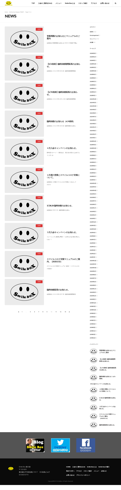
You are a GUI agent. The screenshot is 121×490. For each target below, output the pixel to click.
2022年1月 (92, 218)
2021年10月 (93, 229)
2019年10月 (93, 310)
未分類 (91, 42)
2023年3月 (92, 173)
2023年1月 (92, 180)
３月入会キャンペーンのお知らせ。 (62, 232)
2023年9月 (93, 152)
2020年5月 (93, 285)
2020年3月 (93, 292)
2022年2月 (93, 215)
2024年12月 (93, 99)
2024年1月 (92, 138)
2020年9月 (93, 271)
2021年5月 (92, 243)
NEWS (91, 32)
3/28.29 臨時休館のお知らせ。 (60, 206)
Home (6, 12)
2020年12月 (93, 261)
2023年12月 (93, 141)
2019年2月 (92, 338)
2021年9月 (92, 232)
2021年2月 (92, 253)
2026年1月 (92, 60)
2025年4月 (93, 88)
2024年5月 (93, 124)
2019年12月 (93, 303)
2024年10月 (93, 106)
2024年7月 (93, 116)
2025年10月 (93, 71)
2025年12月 (93, 64)
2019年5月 (92, 327)
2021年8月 (92, 236)
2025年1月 (92, 95)
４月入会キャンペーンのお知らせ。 (62, 148)
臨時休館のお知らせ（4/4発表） (61, 121)
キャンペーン (93, 39)
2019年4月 (92, 331)
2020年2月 (93, 296)
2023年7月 (93, 159)
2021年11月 (93, 225)
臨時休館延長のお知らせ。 (58, 290)
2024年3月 (93, 131)
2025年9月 (93, 74)
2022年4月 (93, 208)
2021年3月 (92, 250)
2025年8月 (93, 78)
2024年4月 (93, 127)
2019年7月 (92, 320)
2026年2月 (93, 57)
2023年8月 (93, 155)
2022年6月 (93, 204)
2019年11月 (93, 306)
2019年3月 (92, 334)
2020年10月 (93, 268)
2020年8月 (93, 275)
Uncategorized (94, 35)
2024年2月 (93, 134)
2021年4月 (92, 246)
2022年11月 (93, 187)
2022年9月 (93, 194)
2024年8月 (93, 113)
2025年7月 (93, 81)
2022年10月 (93, 190)
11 (56, 312)
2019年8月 (92, 317)
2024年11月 (93, 102)
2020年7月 (93, 278)
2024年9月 (93, 109)
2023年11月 (93, 145)
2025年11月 (93, 67)
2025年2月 (93, 92)
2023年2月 (93, 176)
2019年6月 (92, 324)
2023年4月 (93, 169)
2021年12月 (93, 222)
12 (60, 312)
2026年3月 (93, 53)
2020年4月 (93, 289)
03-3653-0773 (23, 478)
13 (65, 312)
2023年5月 (92, 166)
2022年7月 (93, 201)
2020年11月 (93, 264)
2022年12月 (93, 183)
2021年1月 (92, 257)
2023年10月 (93, 148)
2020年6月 (93, 282)
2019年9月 (92, 313)
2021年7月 (92, 239)
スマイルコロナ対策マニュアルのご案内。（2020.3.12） (107, 416)
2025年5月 (92, 85)
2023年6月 (93, 162)
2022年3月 (93, 211)
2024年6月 (93, 120)
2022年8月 (93, 197)
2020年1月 (92, 299)
